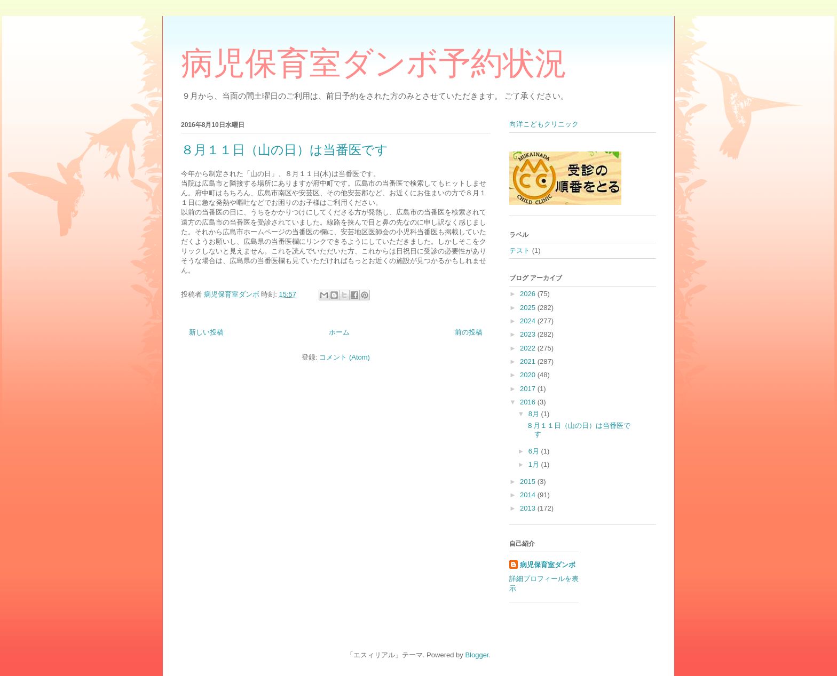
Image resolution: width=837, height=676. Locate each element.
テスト (519, 250)
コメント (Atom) (344, 357)
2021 (529, 361)
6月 (534, 451)
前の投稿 (469, 332)
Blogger (476, 655)
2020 (529, 375)
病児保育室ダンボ (547, 565)
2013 (529, 508)
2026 (529, 294)
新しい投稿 (206, 332)
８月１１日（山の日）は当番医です (284, 150)
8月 (534, 414)
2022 (529, 348)
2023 (529, 334)
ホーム (339, 332)
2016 (529, 402)
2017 (529, 389)
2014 (529, 495)
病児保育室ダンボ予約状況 (374, 63)
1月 (534, 464)
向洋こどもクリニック (544, 124)
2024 (529, 321)
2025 (529, 308)
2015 (529, 482)
